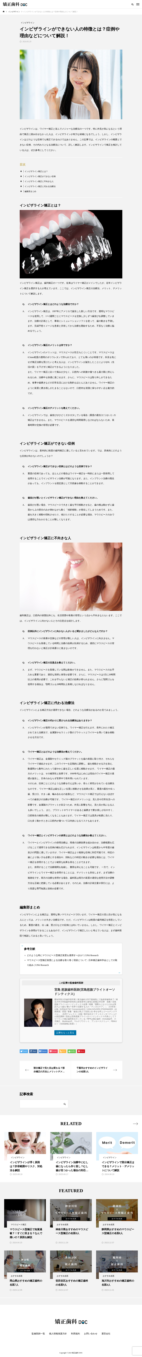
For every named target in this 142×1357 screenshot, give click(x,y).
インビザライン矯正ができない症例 (40, 176)
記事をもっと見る (65, 1032)
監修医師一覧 (38, 1334)
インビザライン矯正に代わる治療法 (40, 186)
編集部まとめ (30, 191)
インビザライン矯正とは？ (36, 171)
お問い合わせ (90, 1334)
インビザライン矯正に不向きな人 (39, 181)
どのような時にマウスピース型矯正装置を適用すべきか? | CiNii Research (63, 955)
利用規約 (75, 1334)
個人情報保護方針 (58, 1334)
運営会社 (106, 1334)
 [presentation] (135, 1123)
